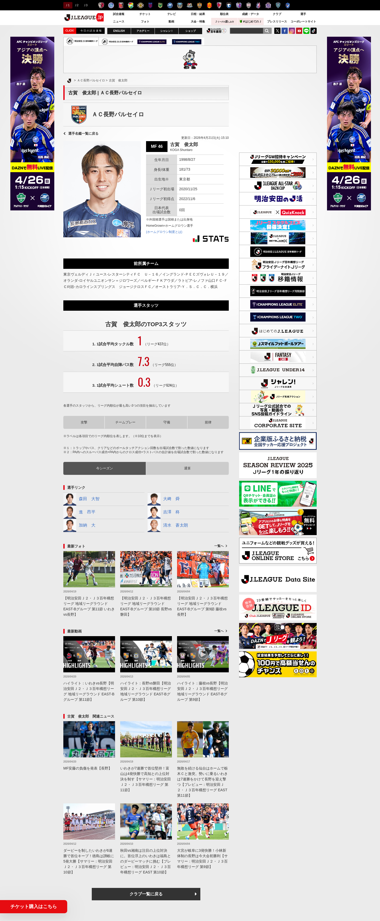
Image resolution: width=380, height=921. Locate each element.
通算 (187, 468)
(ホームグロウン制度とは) (164, 232)
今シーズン (104, 468)
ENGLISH (119, 30)
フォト (145, 21)
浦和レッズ (121, 5)
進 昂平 (79, 512)
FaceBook (285, 31)
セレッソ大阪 (238, 5)
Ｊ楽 (224, 21)
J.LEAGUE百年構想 (216, 31)
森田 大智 (81, 499)
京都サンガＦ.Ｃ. (219, 5)
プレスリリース (277, 21)
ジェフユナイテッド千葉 (130, 5)
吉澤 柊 (164, 512)
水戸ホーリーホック (111, 5)
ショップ (190, 30)
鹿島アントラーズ (101, 5)
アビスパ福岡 (278, 5)
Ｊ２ (76, 5)
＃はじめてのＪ (251, 21)
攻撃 (84, 422)
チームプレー (125, 422)
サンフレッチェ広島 (268, 5)
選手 (303, 14)
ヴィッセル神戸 (248, 5)
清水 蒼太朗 (168, 525)
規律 (208, 422)
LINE (306, 31)
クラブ (277, 14)
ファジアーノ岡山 (258, 5)
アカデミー (142, 30)
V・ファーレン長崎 (288, 5)
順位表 (224, 14)
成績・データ (250, 14)
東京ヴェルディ (160, 5)
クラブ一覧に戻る (146, 894)
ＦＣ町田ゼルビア (170, 5)
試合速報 (118, 14)
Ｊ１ (67, 5)
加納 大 (79, 525)
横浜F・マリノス (189, 5)
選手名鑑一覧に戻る (83, 133)
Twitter (277, 31)
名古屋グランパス (209, 5)
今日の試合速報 (91, 30)
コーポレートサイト (303, 21)
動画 (171, 21)
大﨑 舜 (164, 499)
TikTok (313, 31)
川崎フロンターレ (180, 5)
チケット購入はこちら (33, 906)
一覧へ (219, 546)
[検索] (266, 30)
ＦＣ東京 (150, 5)
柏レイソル (140, 5)
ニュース (118, 21)
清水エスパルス (199, 5)
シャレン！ (166, 30)
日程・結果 (198, 14)
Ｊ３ (85, 5)
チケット (145, 14)
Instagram (292, 31)
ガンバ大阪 (229, 5)
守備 (166, 422)
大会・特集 (198, 21)
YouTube (299, 31)
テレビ (171, 14)
